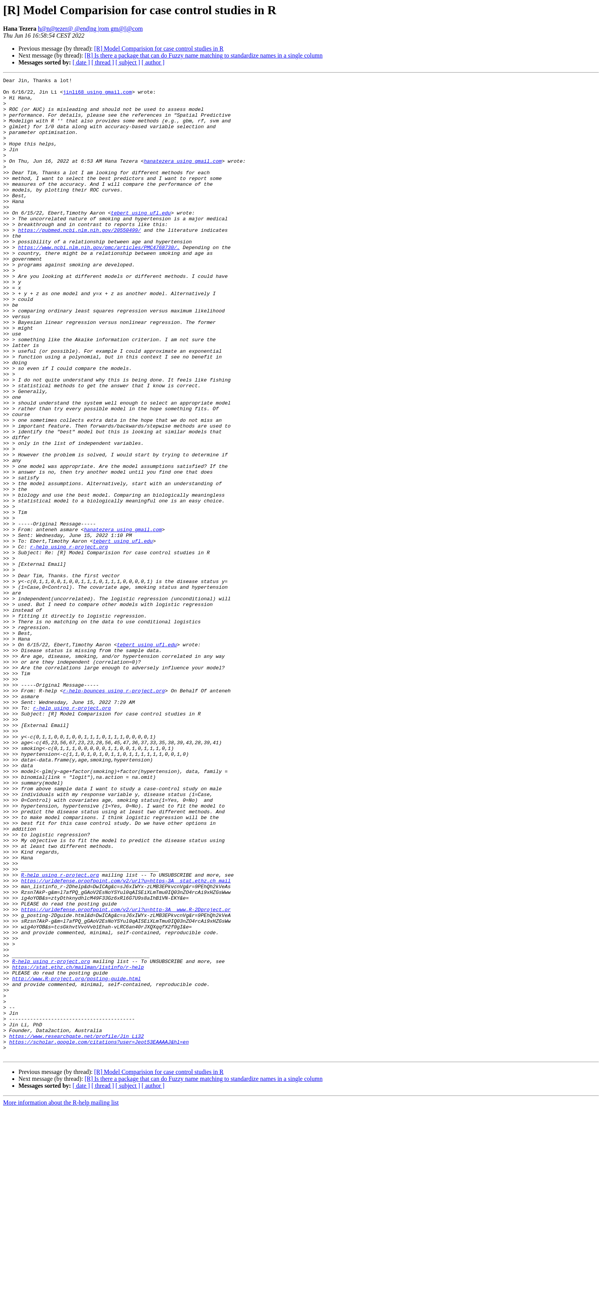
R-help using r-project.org (60, 1034)
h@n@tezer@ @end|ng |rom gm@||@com (90, 28)
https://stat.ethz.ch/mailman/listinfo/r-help (78, 1145)
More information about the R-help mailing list (61, 1298)
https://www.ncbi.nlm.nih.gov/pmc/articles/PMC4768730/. (99, 281)
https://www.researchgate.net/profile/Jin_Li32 (76, 1228)
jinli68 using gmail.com (97, 95)
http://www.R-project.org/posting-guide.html (76, 1159)
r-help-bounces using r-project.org (114, 813)
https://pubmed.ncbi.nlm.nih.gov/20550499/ (79, 261)
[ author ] (153, 62)
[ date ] (81, 62)
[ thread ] (102, 62)
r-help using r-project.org (69, 641)
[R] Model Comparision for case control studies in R (158, 48)
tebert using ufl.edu (141, 240)
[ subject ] (128, 62)
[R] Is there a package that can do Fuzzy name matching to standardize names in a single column (203, 55)
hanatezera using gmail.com (183, 178)
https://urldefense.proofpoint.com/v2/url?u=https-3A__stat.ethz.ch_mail (126, 1041)
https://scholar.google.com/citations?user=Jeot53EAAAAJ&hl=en (99, 1235)
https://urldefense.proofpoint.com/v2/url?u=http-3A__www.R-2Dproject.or (126, 1076)
